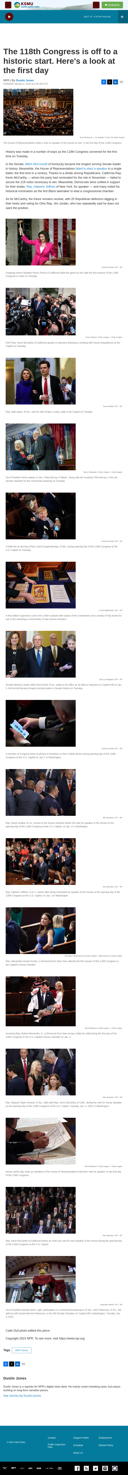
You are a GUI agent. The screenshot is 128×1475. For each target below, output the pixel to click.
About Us (78, 1453)
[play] (9, 17)
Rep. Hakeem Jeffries (40, 186)
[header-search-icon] (96, 5)
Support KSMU (81, 1438)
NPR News (21, 1350)
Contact (52, 1438)
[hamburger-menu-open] (8, 5)
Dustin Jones (25, 80)
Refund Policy (106, 1445)
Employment (105, 1438)
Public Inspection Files (56, 1445)
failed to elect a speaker (91, 168)
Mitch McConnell (36, 164)
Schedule (78, 1445)
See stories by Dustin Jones (22, 1396)
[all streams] (123, 16)
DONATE (114, 5)
